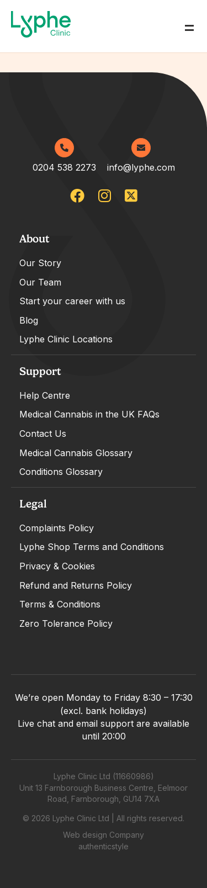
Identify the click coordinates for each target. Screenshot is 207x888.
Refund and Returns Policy (75, 585)
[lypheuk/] (104, 195)
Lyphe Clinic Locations (66, 339)
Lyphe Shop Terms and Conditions (91, 546)
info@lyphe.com (141, 155)
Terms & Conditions (59, 604)
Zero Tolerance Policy (66, 623)
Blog (28, 320)
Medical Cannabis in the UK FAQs (89, 414)
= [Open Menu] (189, 26)
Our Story (40, 262)
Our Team (40, 282)
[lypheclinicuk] (77, 195)
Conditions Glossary (61, 471)
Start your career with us (72, 300)
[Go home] (41, 26)
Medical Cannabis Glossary (75, 452)
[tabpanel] (103, 289)
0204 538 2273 (64, 155)
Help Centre (44, 395)
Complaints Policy (56, 527)
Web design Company (103, 834)
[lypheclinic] (131, 195)
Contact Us (42, 433)
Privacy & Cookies (57, 566)
